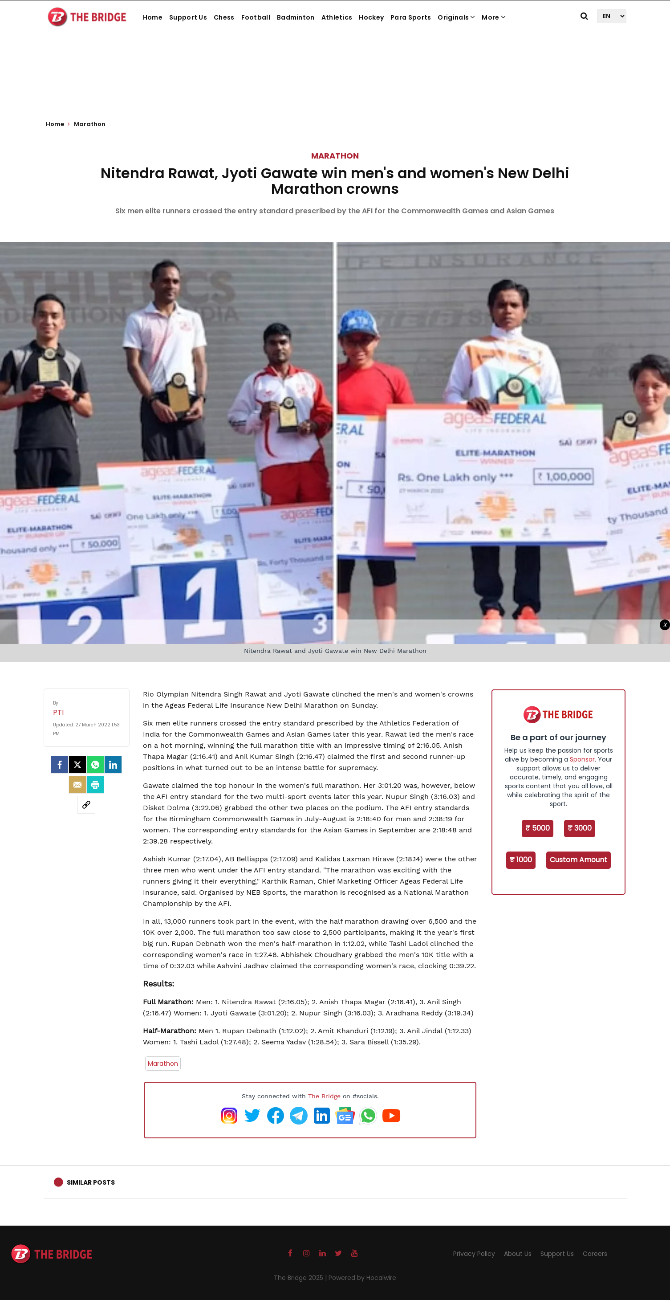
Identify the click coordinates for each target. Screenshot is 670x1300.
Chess (224, 17)
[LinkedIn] (113, 765)
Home (152, 17)
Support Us (188, 17)
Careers (595, 1253)
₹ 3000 (580, 828)
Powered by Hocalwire (362, 1277)
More (494, 17)
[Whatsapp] (95, 765)
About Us (518, 1253)
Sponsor (582, 759)
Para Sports (410, 17)
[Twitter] (77, 765)
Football (255, 17)
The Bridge (324, 1096)
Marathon (335, 155)
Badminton (296, 17)
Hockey (371, 17)
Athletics (337, 17)
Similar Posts (91, 1182)
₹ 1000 (521, 860)
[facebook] (60, 765)
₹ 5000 (537, 828)
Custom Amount (578, 860)
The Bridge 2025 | (301, 1277)
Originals (456, 17)
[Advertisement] (335, 84)
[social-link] (86, 805)
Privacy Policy (474, 1253)
